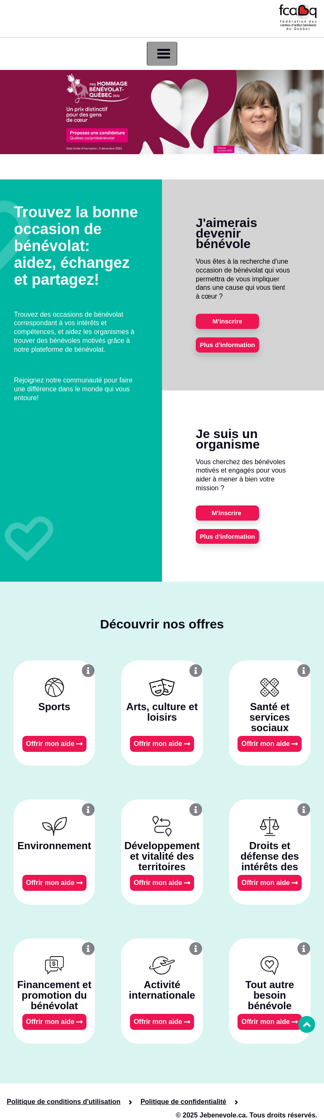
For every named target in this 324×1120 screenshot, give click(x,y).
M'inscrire (227, 321)
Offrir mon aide (54, 743)
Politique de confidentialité (183, 1101)
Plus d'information (227, 344)
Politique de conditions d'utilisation (64, 1101)
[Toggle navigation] (162, 54)
